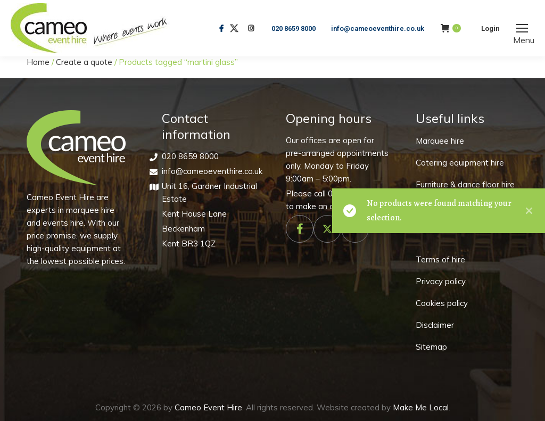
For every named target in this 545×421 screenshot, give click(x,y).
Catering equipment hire (460, 163)
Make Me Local (421, 407)
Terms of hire (440, 259)
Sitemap (431, 347)
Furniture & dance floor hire (465, 184)
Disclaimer (435, 325)
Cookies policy (442, 303)
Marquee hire (440, 141)
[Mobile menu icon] (522, 28)
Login (490, 28)
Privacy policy (441, 281)
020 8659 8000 (293, 28)
